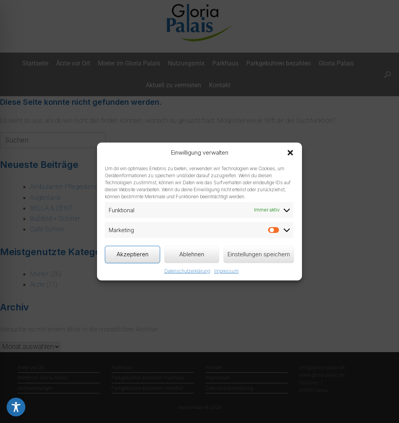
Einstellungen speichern (259, 254)
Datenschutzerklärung (187, 271)
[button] (290, 153)
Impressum (226, 271)
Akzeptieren (132, 254)
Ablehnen (191, 254)
